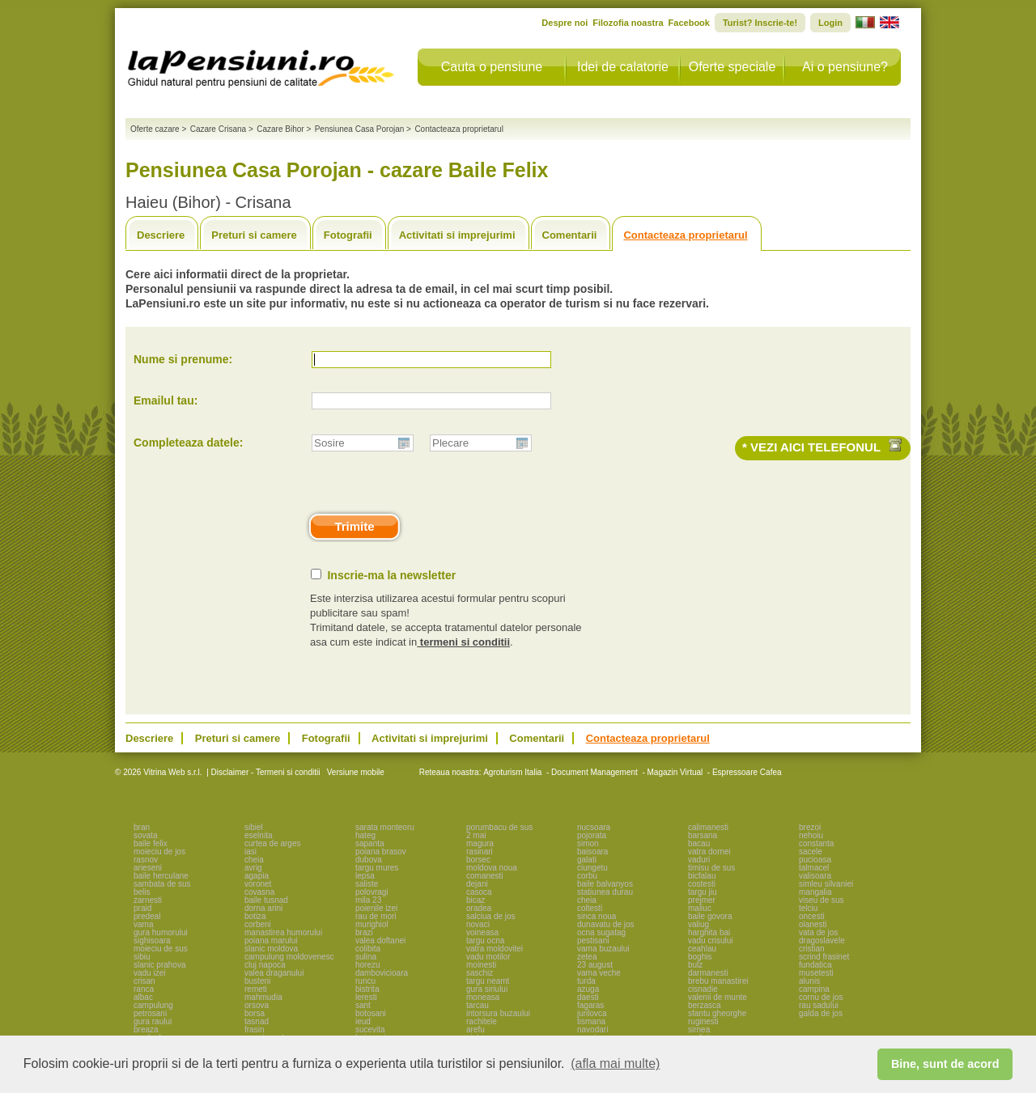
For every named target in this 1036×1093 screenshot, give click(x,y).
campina (814, 989)
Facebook (689, 23)
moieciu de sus (161, 948)
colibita (367, 948)
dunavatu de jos (606, 924)
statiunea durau (605, 892)
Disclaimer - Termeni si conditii (266, 772)
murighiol (371, 924)
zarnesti (148, 900)
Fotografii (348, 235)
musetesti (816, 972)
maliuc (699, 908)
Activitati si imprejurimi (457, 235)
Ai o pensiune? (845, 67)
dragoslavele (822, 940)
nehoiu (811, 835)
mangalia (815, 892)
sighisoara (152, 940)
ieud (363, 1021)
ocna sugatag (601, 932)
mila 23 (368, 900)
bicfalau (701, 875)
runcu (365, 980)
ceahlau (702, 948)
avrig (253, 867)
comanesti (484, 875)
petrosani (150, 1013)
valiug (698, 924)
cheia (254, 859)
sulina (365, 956)
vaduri (699, 859)
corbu (587, 875)
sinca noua (596, 916)
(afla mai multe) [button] (615, 1063)
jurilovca (592, 1013)
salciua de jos (491, 916)
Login (830, 23)
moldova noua (491, 867)
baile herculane (161, 875)
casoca (479, 892)
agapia (256, 875)
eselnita (258, 835)
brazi (364, 932)
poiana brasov (380, 851)
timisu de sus (711, 867)
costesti (701, 883)
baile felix (151, 843)
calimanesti (708, 827)
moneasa (482, 997)
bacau (699, 843)
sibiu (142, 956)
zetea (587, 956)
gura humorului (161, 932)
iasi (250, 851)
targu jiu (702, 892)
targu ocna (485, 940)
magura (480, 843)
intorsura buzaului (498, 1013)
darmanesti (708, 972)
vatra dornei (709, 851)
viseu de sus (821, 900)
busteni (257, 980)
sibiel (253, 827)
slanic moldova (271, 948)
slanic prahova (159, 964)
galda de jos (821, 1013)
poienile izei (376, 908)
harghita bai (709, 932)
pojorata (591, 835)
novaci (478, 924)
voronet (257, 883)
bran (142, 827)
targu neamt (487, 980)
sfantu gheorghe (717, 1013)
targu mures (376, 867)
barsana (702, 835)
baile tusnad (266, 900)
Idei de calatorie (623, 67)
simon (588, 843)
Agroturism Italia (512, 772)
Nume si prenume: (183, 359)
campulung (153, 1005)
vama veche (599, 972)
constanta (816, 843)
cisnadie (703, 989)
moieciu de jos (159, 851)
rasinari (479, 851)
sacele (810, 851)
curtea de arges (272, 843)
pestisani (593, 940)
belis (142, 892)
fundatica (815, 964)
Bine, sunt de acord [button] (945, 1063)
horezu (367, 964)
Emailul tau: (165, 400)
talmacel (814, 867)
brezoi (810, 827)
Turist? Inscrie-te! (760, 23)
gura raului (153, 1021)
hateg (365, 835)
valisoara (815, 875)
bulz (695, 964)
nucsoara (593, 827)
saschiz (479, 972)
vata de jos (818, 932)
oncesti (812, 916)
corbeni (257, 924)
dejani (477, 883)
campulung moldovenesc (289, 956)
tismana (591, 1021)
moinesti (481, 964)
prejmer (701, 900)
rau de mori (376, 916)
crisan (144, 980)
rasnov (146, 859)
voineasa (482, 932)
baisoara (592, 851)
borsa (254, 1013)
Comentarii (569, 235)
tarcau (477, 1005)
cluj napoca (265, 964)
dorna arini (263, 908)
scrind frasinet (824, 956)
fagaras (590, 1005)
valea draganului (274, 972)
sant (363, 1005)
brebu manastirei (718, 980)
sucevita (370, 1029)
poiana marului (271, 940)
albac (143, 997)
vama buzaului (603, 948)
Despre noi (564, 23)
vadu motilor (488, 956)
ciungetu (592, 867)
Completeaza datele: (188, 442)
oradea (478, 908)
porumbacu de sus (499, 827)
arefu (475, 1029)
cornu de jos (821, 997)
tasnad (256, 1021)
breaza (146, 1029)
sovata (145, 835)
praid (142, 908)
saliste (366, 883)
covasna (259, 892)
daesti (588, 997)
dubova (368, 859)
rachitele (481, 1021)
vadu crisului (710, 940)
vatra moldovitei (494, 948)
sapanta (369, 843)
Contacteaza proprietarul (685, 235)
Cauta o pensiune (491, 67)
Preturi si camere (254, 235)
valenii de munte (717, 997)
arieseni (148, 867)
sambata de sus (162, 883)
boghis (699, 956)
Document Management (594, 772)
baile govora (710, 916)
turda (586, 980)
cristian (812, 948)
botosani (370, 1013)
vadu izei (149, 972)
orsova (256, 1005)
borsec (478, 859)
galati (587, 859)
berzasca (704, 1005)
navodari (592, 1029)
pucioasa (815, 859)
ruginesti (703, 1021)
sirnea (699, 1029)
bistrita (367, 989)
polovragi (371, 892)
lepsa (365, 875)
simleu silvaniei (826, 883)
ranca (144, 989)
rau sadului (819, 1005)
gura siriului (486, 989)
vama (143, 924)
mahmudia (263, 997)
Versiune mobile (354, 772)
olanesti (812, 924)
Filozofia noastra (627, 23)
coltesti (589, 908)
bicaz (475, 900)
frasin (254, 1029)
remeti (255, 989)
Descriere (161, 235)
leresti (366, 997)
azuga (588, 989)
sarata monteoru (384, 827)
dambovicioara (381, 972)
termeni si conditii (463, 642)
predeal (147, 916)
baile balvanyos (605, 883)
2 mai (476, 835)
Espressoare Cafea (747, 772)
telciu (808, 908)
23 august (595, 964)
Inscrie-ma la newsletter (391, 575)
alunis (809, 980)
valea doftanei (380, 940)
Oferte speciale (732, 67)
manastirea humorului (283, 932)
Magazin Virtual (675, 772)
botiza (255, 916)
